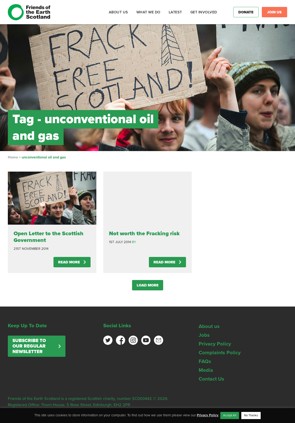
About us (209, 326)
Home (13, 157)
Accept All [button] (229, 415)
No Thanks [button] (251, 415)
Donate (246, 12)
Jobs (204, 335)
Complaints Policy (220, 353)
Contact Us (211, 379)
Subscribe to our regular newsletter (29, 346)
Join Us (274, 12)
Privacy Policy (215, 344)
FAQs (205, 361)
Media (206, 370)
